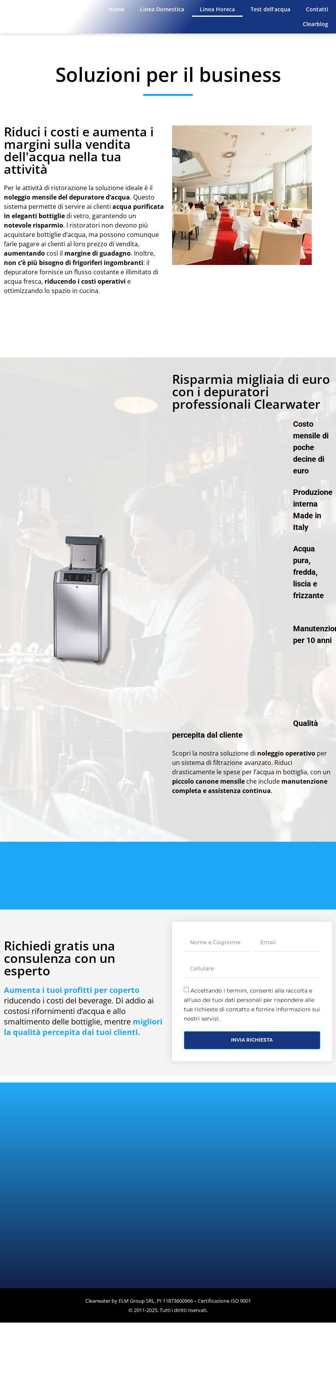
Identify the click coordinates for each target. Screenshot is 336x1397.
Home (116, 9)
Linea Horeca (217, 9)
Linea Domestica (162, 9)
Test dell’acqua (270, 9)
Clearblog (315, 24)
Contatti (317, 9)
